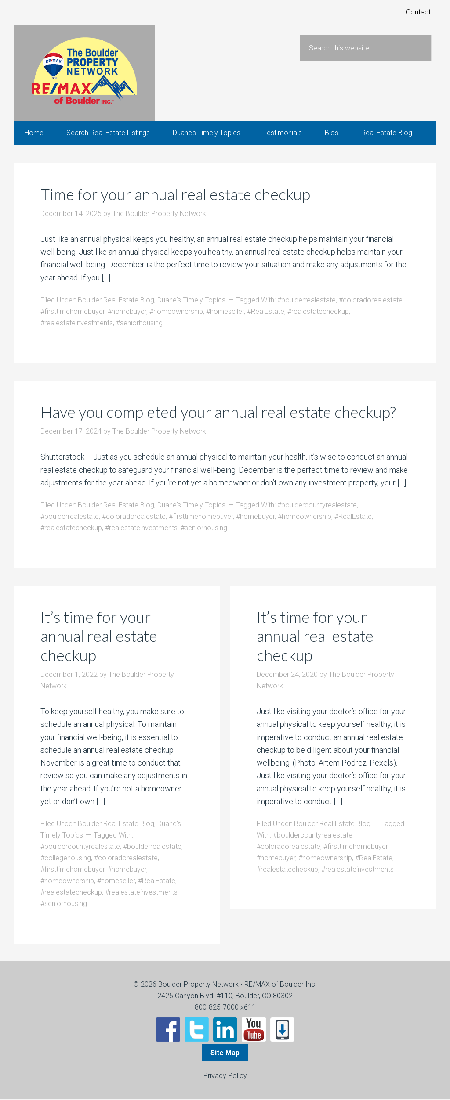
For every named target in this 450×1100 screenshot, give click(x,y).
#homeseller (225, 312)
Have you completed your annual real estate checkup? (220, 412)
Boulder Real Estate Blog (116, 301)
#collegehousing (65, 859)
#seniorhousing (139, 324)
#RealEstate (265, 312)
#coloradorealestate (371, 301)
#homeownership (176, 312)
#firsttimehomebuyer (72, 312)
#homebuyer (127, 312)
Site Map (225, 1054)
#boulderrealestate (306, 301)
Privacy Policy (225, 1076)
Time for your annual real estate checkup (177, 195)
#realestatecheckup (318, 312)
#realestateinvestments (76, 324)
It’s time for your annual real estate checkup (99, 636)
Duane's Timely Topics (191, 301)
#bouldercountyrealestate (317, 506)
